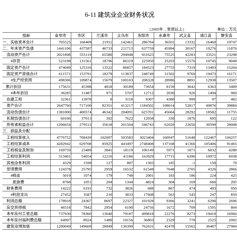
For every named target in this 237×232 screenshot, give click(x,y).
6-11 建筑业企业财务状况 (120, 14)
